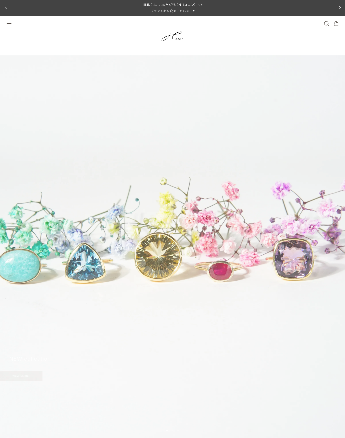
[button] (167, 430)
